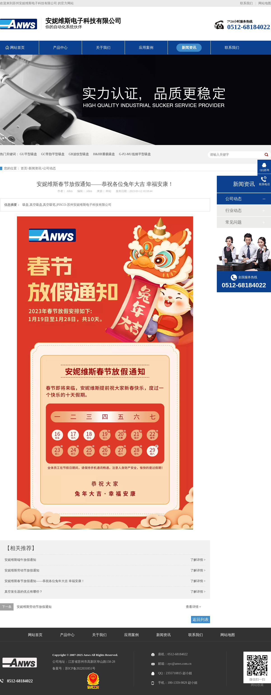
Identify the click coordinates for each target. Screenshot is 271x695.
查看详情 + (193, 606)
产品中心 (67, 635)
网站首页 (35, 635)
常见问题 (233, 222)
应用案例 (131, 635)
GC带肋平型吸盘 (52, 154)
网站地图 (264, 3)
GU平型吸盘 (28, 154)
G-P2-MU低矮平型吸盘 (135, 154)
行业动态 (233, 210)
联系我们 (246, 3)
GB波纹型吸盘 (79, 154)
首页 (24, 168)
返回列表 (200, 619)
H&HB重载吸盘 (104, 154)
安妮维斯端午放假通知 (20, 560)
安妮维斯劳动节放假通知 (22, 570)
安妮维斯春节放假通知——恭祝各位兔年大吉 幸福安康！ (44, 581)
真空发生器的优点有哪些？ (23, 591)
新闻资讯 (35, 168)
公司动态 (49, 168)
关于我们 (99, 635)
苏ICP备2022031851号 (80, 668)
